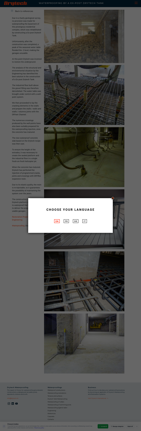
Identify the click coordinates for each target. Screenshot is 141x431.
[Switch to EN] (57, 221)
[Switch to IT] (84, 221)
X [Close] (113, 198)
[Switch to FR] (66, 221)
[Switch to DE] (75, 221)
